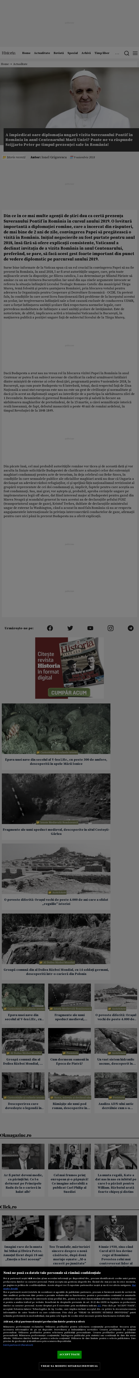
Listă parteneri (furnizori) (18, 1345)
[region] (69, 1322)
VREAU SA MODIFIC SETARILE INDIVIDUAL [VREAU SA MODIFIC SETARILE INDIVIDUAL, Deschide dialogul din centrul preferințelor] (69, 1366)
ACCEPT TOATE (69, 1354)
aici (99, 1305)
